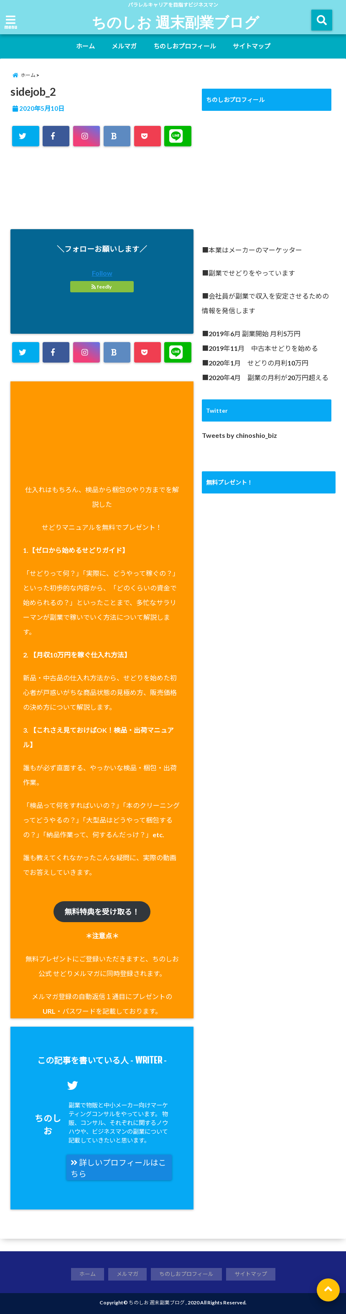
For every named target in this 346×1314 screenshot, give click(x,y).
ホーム (85, 46)
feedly (102, 287)
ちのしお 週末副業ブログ (175, 22)
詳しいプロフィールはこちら (118, 1168)
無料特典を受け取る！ (102, 911)
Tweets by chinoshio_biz (239, 435)
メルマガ (124, 46)
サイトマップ (251, 46)
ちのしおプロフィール (184, 46)
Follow (102, 273)
